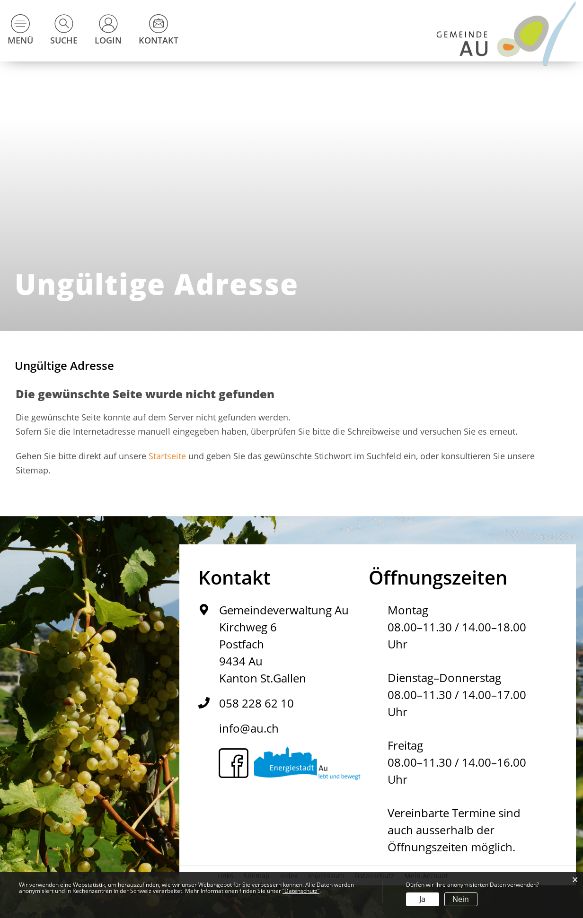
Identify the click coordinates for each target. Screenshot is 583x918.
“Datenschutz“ (301, 891)
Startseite (167, 456)
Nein (460, 899)
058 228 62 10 (256, 703)
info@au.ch (249, 728)
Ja (422, 899)
